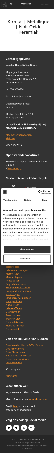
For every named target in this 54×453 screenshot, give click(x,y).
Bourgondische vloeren (18, 291)
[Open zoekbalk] (11, 4)
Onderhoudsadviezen (17, 359)
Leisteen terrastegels (17, 270)
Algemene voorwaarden (19, 134)
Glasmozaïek (12, 329)
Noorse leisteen (14, 322)
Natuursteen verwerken (18, 355)
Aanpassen (27, 258)
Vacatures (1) (14, 168)
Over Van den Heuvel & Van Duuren (25, 345)
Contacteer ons (14, 362)
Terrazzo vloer (13, 315)
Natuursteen (12, 304)
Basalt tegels (13, 294)
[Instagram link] (24, 428)
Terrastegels (12, 266)
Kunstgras (11, 375)
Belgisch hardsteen (16, 284)
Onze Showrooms (15, 352)
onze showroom (38, 399)
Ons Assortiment (15, 348)
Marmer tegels (14, 277)
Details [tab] (27, 200)
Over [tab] (44, 200)
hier (15, 406)
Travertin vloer (13, 318)
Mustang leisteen (15, 325)
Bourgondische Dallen (18, 287)
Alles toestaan (27, 249)
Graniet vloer (13, 311)
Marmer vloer (13, 273)
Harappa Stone (14, 301)
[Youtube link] (31, 428)
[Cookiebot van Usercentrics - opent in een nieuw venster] (38, 192)
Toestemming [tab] (10, 200)
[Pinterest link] (16, 428)
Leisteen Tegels (14, 308)
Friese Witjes (12, 280)
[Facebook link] (9, 428)
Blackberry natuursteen (18, 298)
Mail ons (10, 138)
